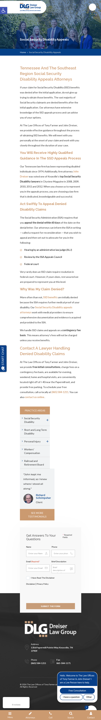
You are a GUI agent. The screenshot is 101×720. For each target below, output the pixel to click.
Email (32, 561)
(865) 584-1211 (59, 392)
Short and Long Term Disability (35, 431)
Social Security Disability (32, 420)
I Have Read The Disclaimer (43, 578)
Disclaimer (30, 584)
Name (28, 547)
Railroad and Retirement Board (34, 462)
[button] (3, 10)
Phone (54, 547)
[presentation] (47, 593)
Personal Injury (32, 441)
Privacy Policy (42, 584)
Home (23, 52)
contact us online (34, 397)
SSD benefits (50, 297)
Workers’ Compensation (32, 451)
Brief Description (59, 561)
